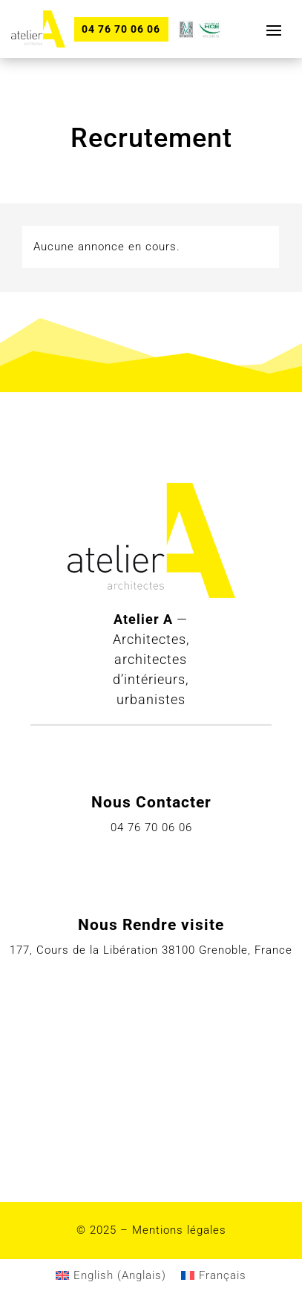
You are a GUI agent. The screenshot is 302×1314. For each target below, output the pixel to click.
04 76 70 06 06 (121, 29)
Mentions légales (179, 1230)
